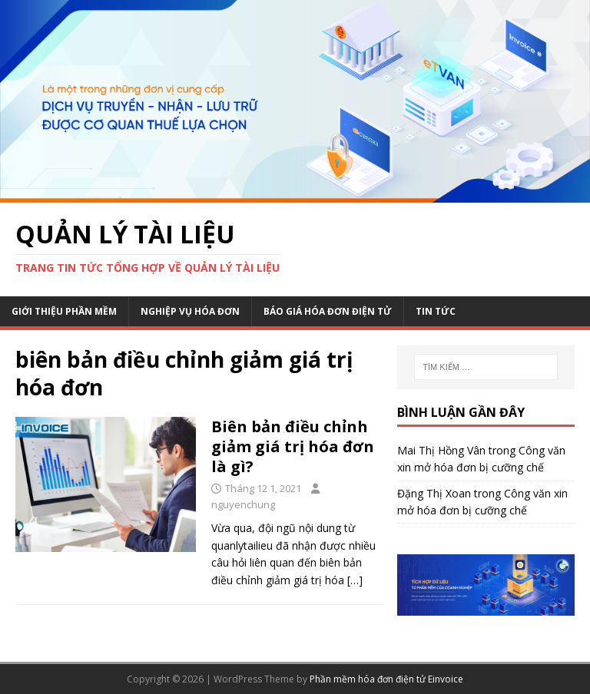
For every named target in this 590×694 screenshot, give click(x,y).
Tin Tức (436, 311)
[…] (355, 580)
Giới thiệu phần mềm (64, 311)
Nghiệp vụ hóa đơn (190, 311)
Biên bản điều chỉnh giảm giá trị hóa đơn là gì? (292, 446)
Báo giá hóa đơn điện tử (328, 311)
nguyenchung (243, 504)
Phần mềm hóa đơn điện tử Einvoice (386, 679)
